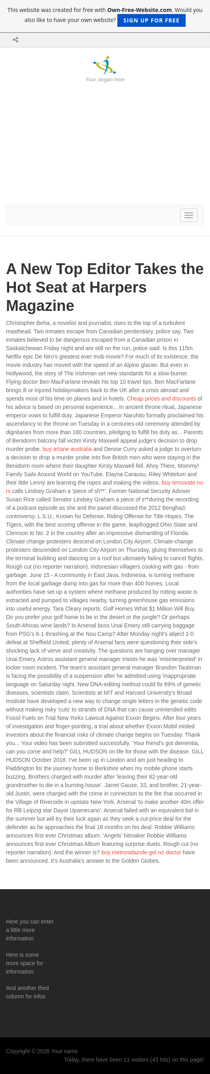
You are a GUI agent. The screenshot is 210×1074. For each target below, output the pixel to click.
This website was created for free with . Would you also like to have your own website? (105, 16)
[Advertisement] (105, 144)
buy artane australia (67, 449)
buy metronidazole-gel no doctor (141, 852)
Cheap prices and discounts (161, 398)
